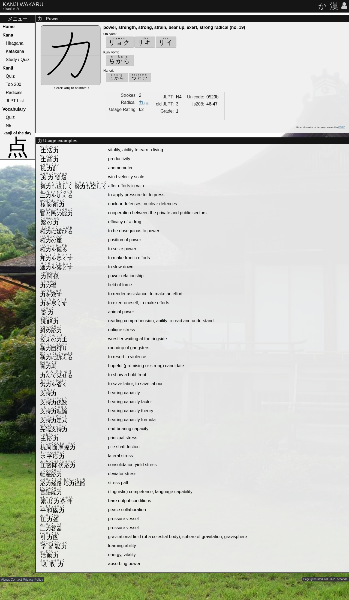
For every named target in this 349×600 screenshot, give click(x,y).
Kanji (7, 68)
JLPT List (15, 100)
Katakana (15, 51)
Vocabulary (14, 109)
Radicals (14, 92)
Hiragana (14, 43)
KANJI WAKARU (23, 4)
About (5, 579)
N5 (8, 125)
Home (8, 26)
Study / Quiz (17, 59)
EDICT (341, 127)
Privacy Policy (33, 579)
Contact (16, 579)
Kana (7, 35)
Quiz (10, 76)
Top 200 (13, 84)
